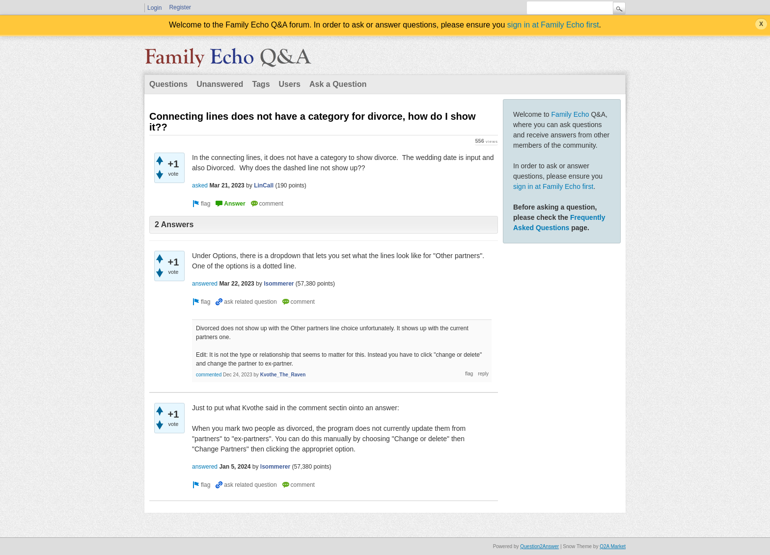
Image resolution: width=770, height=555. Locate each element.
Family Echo (570, 114)
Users (290, 84)
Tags (261, 84)
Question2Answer (539, 546)
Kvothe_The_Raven (283, 374)
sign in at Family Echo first (553, 25)
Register (180, 7)
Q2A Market (613, 546)
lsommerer (279, 283)
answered (205, 283)
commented (208, 374)
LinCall (264, 185)
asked (200, 185)
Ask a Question (337, 84)
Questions (168, 84)
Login (154, 7)
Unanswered (219, 84)
